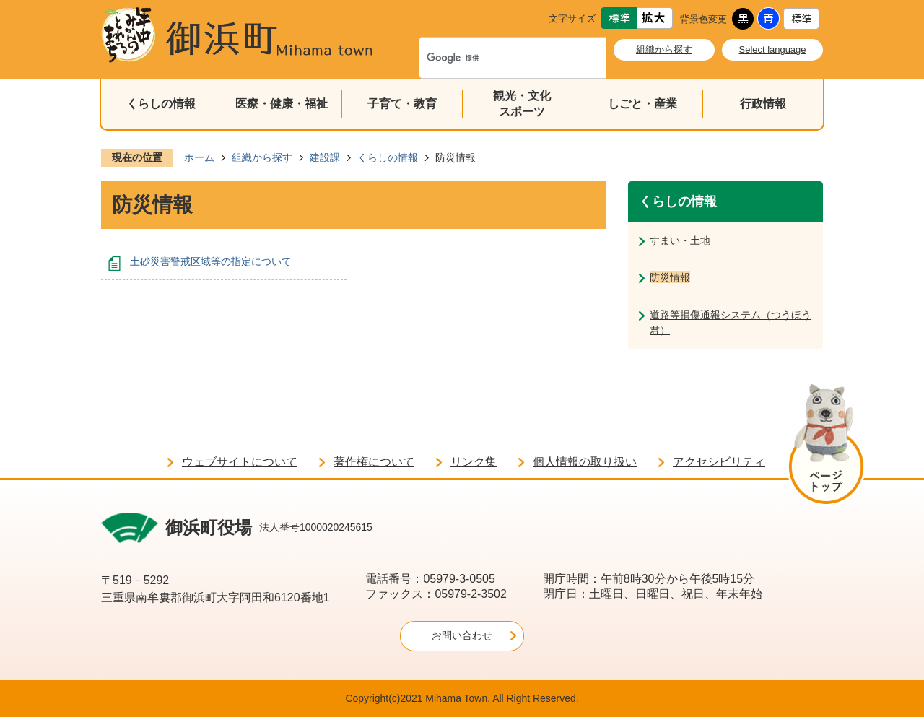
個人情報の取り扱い (585, 462)
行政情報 (763, 103)
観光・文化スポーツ (522, 104)
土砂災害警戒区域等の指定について (211, 261)
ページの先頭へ (826, 446)
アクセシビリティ (719, 462)
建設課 (325, 157)
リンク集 (473, 462)
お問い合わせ (462, 635)
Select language (772, 49)
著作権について (374, 462)
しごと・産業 (642, 103)
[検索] (497, 57)
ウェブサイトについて (239, 462)
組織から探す (664, 49)
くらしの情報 (161, 103)
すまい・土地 (680, 240)
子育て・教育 (402, 103)
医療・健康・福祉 (281, 103)
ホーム (199, 157)
